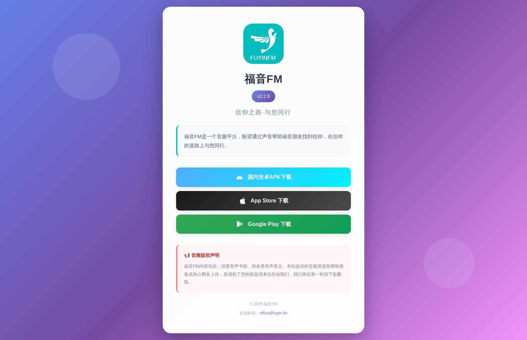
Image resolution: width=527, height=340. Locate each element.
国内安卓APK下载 (263, 177)
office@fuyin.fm (274, 313)
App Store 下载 (264, 201)
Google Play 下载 (263, 224)
